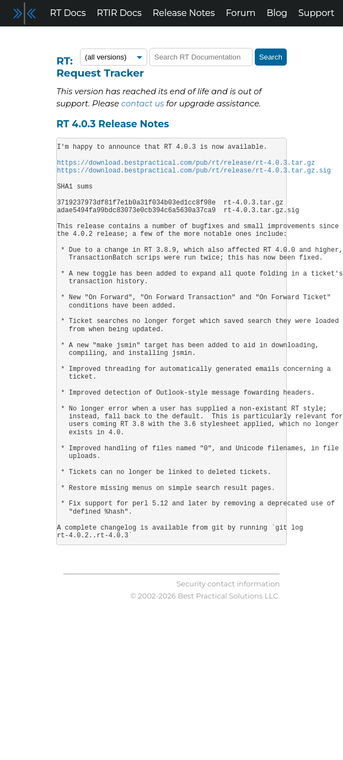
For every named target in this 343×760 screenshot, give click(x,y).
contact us (142, 104)
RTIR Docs (119, 13)
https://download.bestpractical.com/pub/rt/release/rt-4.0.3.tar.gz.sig (194, 170)
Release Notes (184, 13)
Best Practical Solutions (220, 595)
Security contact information (228, 583)
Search (270, 57)
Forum (241, 13)
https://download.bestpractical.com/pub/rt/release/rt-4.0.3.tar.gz (186, 163)
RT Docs (68, 13)
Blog (277, 13)
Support (316, 13)
